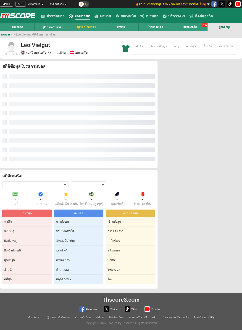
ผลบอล (121, 27)
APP (20, 4)
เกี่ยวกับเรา (34, 317)
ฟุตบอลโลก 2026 (86, 27)
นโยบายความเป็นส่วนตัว (175, 317)
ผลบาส (103, 16)
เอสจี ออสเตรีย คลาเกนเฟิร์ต (43, 52)
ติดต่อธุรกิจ (201, 16)
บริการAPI (174, 16)
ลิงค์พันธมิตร (116, 317)
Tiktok (131, 309)
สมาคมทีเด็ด (190, 27)
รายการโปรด (51, 27)
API (154, 317)
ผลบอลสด (79, 16)
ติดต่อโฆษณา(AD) (204, 317)
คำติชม (100, 317)
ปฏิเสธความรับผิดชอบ (58, 317)
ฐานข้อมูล (224, 27)
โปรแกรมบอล (155, 27)
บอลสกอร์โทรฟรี (137, 317)
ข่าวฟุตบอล (53, 16)
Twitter (111, 309)
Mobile (7, 4)
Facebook (88, 309)
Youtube (152, 309)
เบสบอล (149, 16)
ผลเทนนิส (125, 16)
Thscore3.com (121, 300)
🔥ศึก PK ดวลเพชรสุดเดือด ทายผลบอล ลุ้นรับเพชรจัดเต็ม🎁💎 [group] (172, 4)
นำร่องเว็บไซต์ (83, 317)
